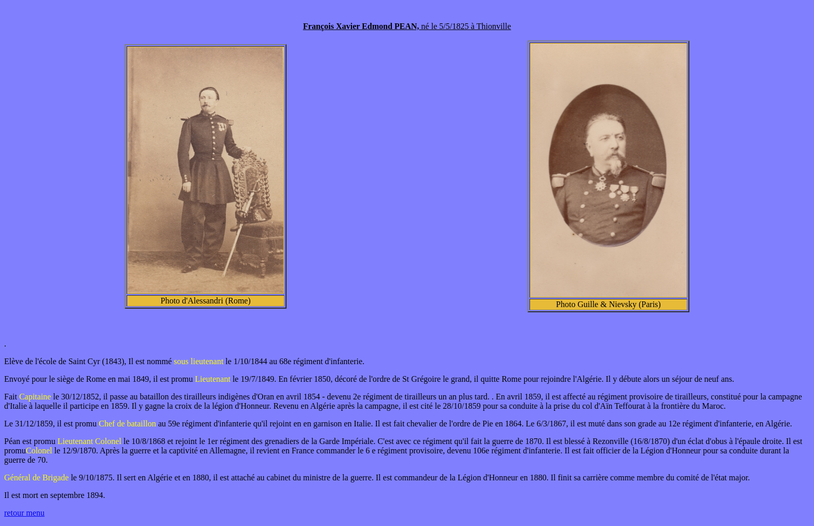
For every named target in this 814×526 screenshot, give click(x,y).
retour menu (24, 512)
